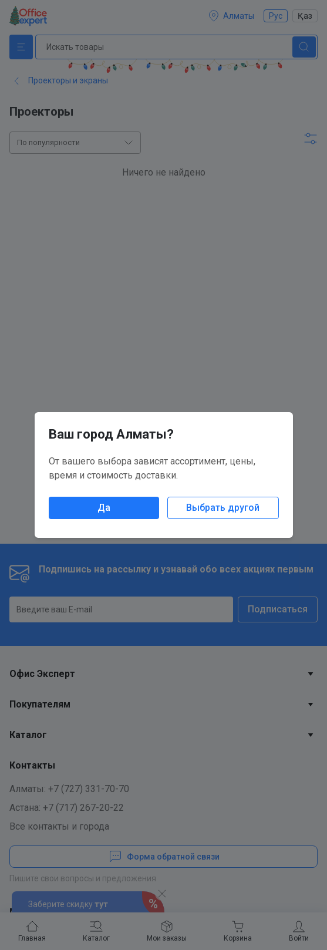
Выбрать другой (222, 507)
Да (103, 507)
